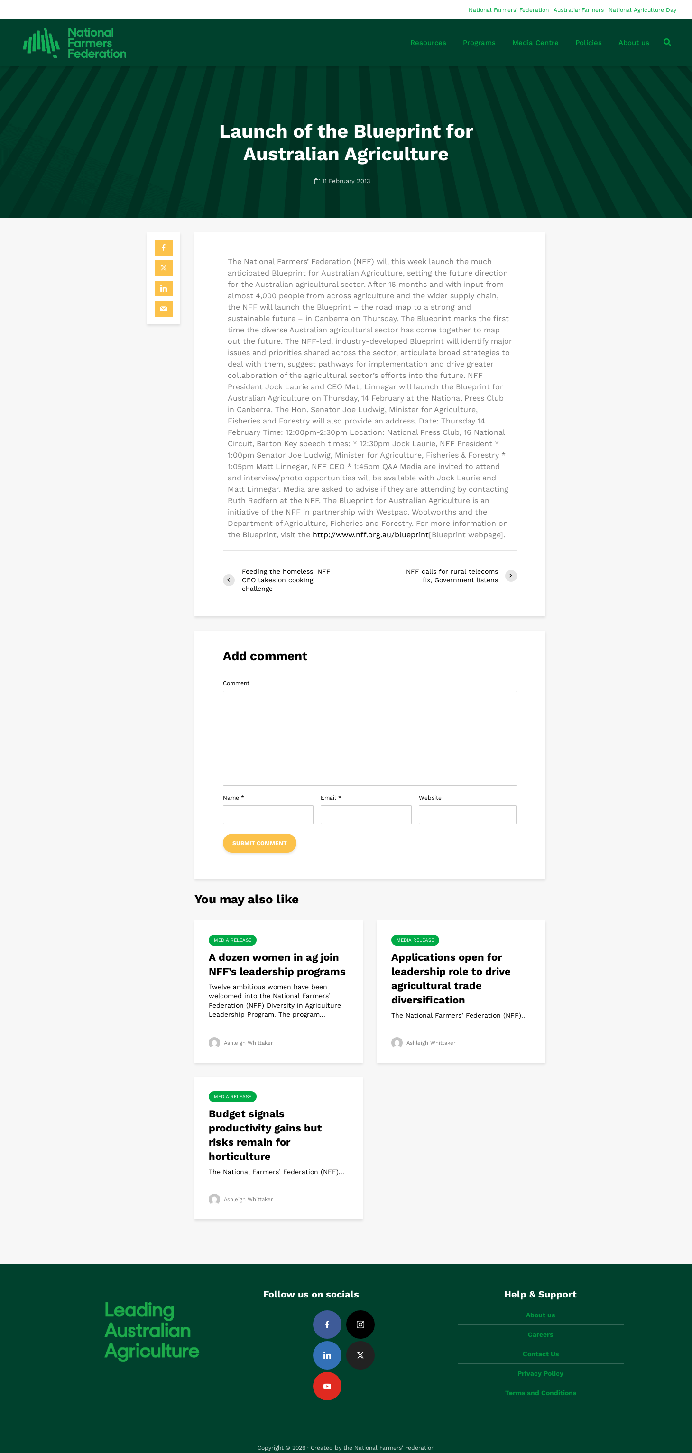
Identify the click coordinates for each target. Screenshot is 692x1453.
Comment (236, 683)
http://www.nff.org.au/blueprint (371, 534)
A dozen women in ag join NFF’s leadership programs (277, 964)
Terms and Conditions (540, 1376)
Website (430, 797)
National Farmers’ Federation (509, 10)
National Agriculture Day (642, 10)
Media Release (232, 940)
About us (633, 42)
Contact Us (541, 1338)
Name (233, 797)
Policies (588, 42)
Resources (428, 42)
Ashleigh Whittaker (242, 1042)
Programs (479, 42)
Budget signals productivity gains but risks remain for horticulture (265, 1135)
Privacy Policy (540, 1357)
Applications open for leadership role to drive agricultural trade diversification (451, 978)
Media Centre (535, 42)
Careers (540, 1318)
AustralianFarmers (579, 10)
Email (331, 797)
